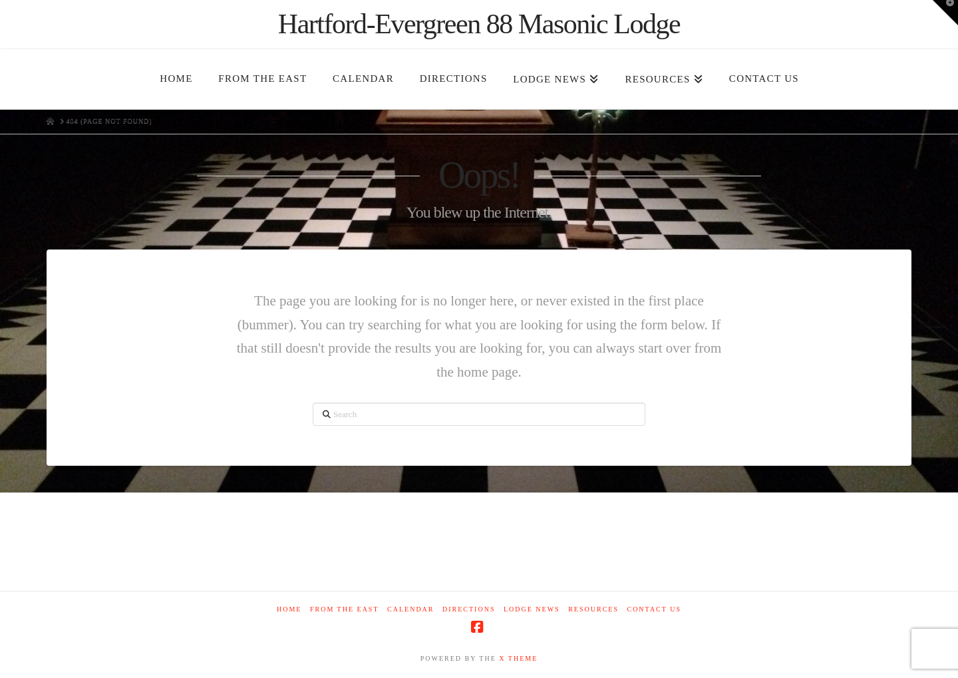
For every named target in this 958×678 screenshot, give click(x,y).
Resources (593, 609)
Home (289, 609)
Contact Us (654, 609)
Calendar (410, 609)
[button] (945, 12)
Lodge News (532, 609)
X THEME (518, 658)
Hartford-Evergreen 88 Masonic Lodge (479, 24)
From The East (344, 609)
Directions (468, 609)
